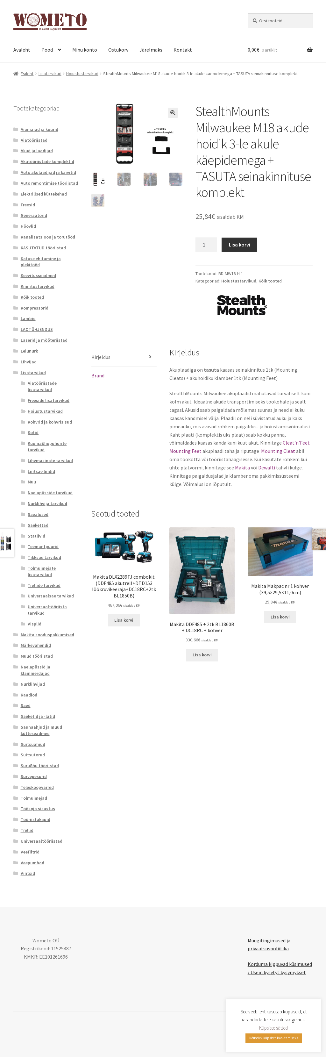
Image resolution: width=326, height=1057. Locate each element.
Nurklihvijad (33, 684)
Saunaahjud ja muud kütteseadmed (41, 730)
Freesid (28, 205)
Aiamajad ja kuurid (39, 129)
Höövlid (28, 226)
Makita (242, 467)
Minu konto (84, 49)
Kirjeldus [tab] (100, 357)
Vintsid (28, 873)
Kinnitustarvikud (37, 286)
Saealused (38, 514)
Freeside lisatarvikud (48, 400)
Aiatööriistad (34, 140)
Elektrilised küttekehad (44, 194)
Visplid (34, 624)
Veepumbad (32, 863)
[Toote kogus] (206, 245)
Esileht (27, 73)
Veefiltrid (30, 852)
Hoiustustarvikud (82, 73)
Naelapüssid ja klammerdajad (35, 670)
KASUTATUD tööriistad (43, 248)
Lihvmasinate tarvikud (50, 460)
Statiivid (36, 536)
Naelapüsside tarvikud (50, 493)
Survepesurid (34, 776)
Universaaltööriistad (41, 841)
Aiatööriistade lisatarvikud (42, 386)
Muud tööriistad (37, 656)
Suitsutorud (33, 755)
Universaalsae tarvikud (51, 596)
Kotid (33, 432)
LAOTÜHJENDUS (37, 329)
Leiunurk (29, 351)
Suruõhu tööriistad (40, 765)
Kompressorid (34, 308)
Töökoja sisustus (38, 808)
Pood (47, 49)
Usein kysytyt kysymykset (278, 972)
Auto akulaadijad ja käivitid (48, 172)
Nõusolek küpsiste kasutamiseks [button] (273, 1038)
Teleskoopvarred (37, 787)
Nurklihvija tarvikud (47, 503)
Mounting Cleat (277, 451)
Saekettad (38, 525)
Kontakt (183, 49)
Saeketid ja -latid (38, 716)
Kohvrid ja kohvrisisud (50, 422)
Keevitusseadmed (38, 275)
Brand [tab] (97, 375)
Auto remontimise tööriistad (49, 183)
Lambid (28, 318)
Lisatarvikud (50, 73)
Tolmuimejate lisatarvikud (42, 571)
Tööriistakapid (35, 819)
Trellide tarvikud (44, 585)
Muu (32, 482)
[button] (173, 113)
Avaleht (21, 49)
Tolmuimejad (34, 798)
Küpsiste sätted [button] (273, 1028)
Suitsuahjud (33, 744)
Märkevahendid (36, 645)
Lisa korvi (239, 244)
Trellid (27, 830)
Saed (26, 705)
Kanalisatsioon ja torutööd (48, 237)
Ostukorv (118, 49)
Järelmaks (150, 49)
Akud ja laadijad (37, 151)
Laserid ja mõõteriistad (44, 340)
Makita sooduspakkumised (47, 635)
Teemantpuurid (43, 546)
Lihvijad (29, 362)
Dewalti (266, 467)
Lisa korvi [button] (123, 620)
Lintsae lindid (41, 471)
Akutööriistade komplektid (47, 161)
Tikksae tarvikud (44, 557)
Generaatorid (34, 215)
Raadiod (29, 695)
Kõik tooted (270, 281)
